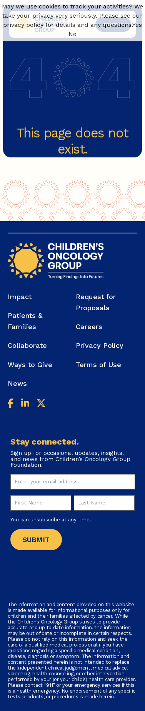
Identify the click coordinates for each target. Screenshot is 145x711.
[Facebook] (10, 404)
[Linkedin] (25, 404)
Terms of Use (98, 364)
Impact (20, 297)
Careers (89, 326)
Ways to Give (30, 364)
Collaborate (27, 345)
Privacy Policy (99, 345)
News (17, 383)
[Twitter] (41, 404)
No (72, 34)
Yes (137, 24)
